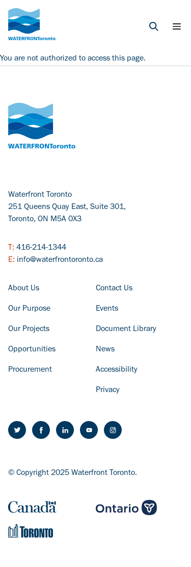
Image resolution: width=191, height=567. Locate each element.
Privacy (108, 390)
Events (107, 309)
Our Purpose (29, 309)
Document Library (126, 329)
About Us (23, 289)
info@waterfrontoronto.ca (60, 260)
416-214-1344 (41, 248)
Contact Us (114, 289)
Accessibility (117, 370)
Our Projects (28, 329)
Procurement (30, 370)
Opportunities (32, 350)
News (105, 350)
